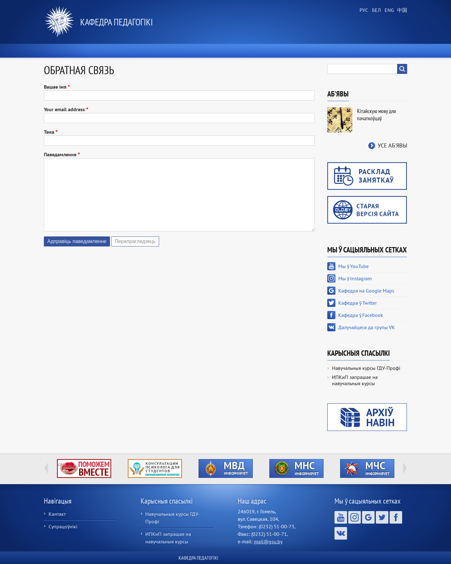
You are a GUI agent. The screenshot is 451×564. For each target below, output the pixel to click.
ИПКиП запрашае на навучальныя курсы (355, 380)
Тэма (49, 132)
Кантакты (388, 51)
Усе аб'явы (392, 145)
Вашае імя (55, 87)
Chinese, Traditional (401, 10)
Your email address (64, 109)
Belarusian (376, 10)
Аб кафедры (163, 51)
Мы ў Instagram (355, 278)
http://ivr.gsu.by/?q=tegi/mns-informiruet (296, 468)
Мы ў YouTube (353, 266)
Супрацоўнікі (63, 526)
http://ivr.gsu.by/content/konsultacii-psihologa (155, 468)
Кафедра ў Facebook (360, 315)
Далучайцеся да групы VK (366, 327)
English (388, 10)
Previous (46, 468)
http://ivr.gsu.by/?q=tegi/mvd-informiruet (226, 468)
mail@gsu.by (268, 541)
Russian (363, 10)
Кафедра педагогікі (116, 22)
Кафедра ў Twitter (357, 303)
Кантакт (57, 514)
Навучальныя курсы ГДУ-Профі (366, 368)
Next (405, 468)
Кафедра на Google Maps (366, 290)
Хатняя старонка (71, 51)
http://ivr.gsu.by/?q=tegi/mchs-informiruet (367, 468)
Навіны (119, 51)
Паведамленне (60, 154)
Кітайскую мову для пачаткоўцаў (376, 114)
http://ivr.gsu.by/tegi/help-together (84, 468)
